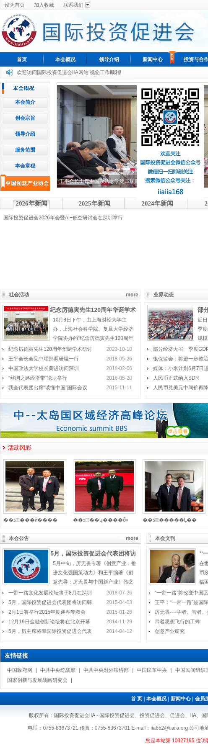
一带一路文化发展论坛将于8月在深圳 (50, 593)
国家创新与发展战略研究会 (37, 680)
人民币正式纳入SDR (176, 378)
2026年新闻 (31, 203)
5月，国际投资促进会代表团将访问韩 (50, 602)
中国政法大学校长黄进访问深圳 (43, 368)
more (132, 295)
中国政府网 (19, 670)
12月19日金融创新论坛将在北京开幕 (49, 622)
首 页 (136, 699)
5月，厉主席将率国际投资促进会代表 (50, 631)
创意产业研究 (170, 631)
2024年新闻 (157, 203)
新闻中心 (153, 59)
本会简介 (25, 102)
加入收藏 (44, 5)
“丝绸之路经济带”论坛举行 (37, 378)
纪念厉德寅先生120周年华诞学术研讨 (50, 349)
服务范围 (25, 150)
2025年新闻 (94, 203)
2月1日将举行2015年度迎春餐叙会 (47, 612)
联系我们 (73, 5)
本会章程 (25, 166)
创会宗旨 (25, 118)
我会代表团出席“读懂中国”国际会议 (47, 388)
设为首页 (15, 5)
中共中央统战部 (57, 670)
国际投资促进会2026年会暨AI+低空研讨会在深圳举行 (63, 218)
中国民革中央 (152, 670)
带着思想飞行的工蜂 (177, 622)
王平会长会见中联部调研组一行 (43, 359)
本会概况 (65, 59)
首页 (22, 59)
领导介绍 (109, 59)
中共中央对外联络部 (106, 670)
